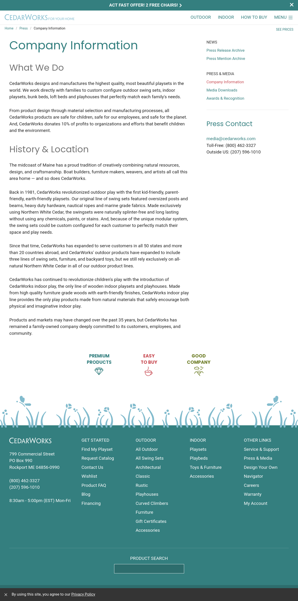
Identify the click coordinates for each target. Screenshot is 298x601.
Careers (251, 485)
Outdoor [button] (201, 17)
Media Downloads (222, 90)
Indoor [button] (226, 17)
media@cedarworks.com (231, 138)
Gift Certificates (151, 521)
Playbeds (199, 458)
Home (9, 28)
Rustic (142, 485)
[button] (283, 18)
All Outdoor (147, 449)
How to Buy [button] (254, 17)
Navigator (253, 476)
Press (23, 28)
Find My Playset (96, 449)
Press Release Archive (226, 50)
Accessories (148, 530)
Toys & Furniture (206, 467)
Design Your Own (260, 467)
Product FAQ (93, 485)
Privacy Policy (83, 594)
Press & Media (258, 458)
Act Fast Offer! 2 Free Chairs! (146, 5)
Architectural (148, 467)
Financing (91, 503)
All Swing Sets (150, 458)
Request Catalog (97, 458)
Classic (143, 476)
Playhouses (147, 494)
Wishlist (89, 476)
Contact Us (92, 467)
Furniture (144, 512)
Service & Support (261, 449)
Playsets (198, 449)
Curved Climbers (152, 503)
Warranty (252, 494)
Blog (85, 494)
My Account (255, 503)
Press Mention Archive (226, 58)
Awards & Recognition (225, 98)
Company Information (225, 82)
